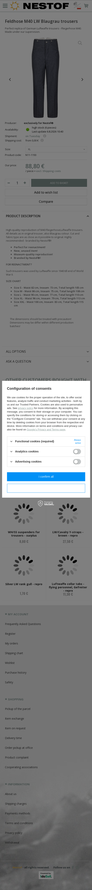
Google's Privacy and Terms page (46, 429)
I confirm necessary (46, 488)
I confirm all (46, 476)
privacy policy (25, 407)
